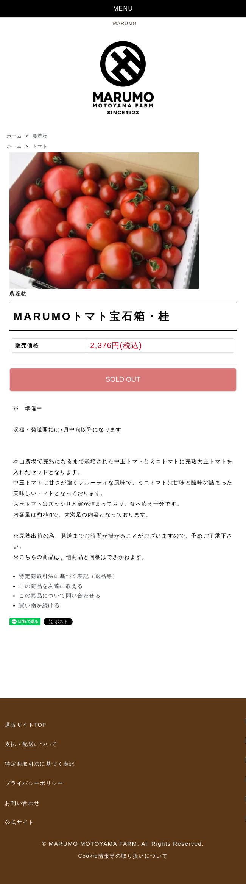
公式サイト (19, 822)
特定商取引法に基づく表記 (40, 764)
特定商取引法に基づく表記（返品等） (68, 576)
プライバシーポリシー (34, 783)
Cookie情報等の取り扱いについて (123, 856)
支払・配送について (31, 744)
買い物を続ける (39, 605)
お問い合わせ (22, 803)
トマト (40, 146)
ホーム (14, 136)
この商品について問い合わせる (60, 595)
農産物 (40, 136)
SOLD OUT (123, 379)
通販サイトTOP (26, 725)
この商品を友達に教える (51, 586)
